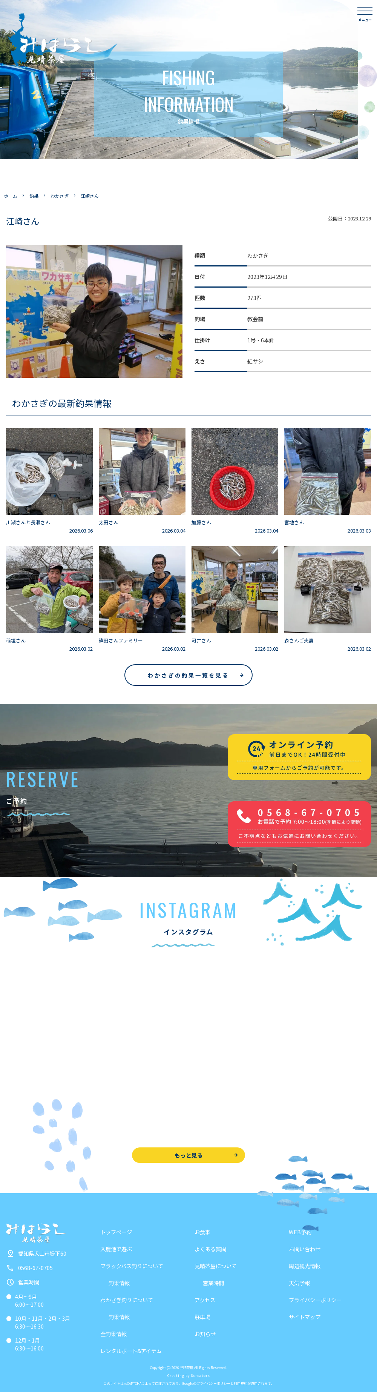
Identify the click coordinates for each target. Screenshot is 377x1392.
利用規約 (240, 1383)
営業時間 (213, 1283)
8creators (200, 1375)
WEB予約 (300, 1232)
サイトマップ (304, 1317)
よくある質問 (210, 1249)
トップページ (116, 1232)
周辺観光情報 (304, 1266)
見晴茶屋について (216, 1266)
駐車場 (202, 1317)
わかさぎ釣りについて (126, 1300)
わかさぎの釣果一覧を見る (188, 675)
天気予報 (299, 1283)
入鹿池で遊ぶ (116, 1249)
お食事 (202, 1232)
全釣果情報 (113, 1334)
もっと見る (189, 1155)
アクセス (205, 1300)
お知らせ (205, 1334)
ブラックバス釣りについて (131, 1266)
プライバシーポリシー (315, 1300)
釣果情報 (119, 1283)
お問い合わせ (304, 1249)
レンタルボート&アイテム (131, 1351)
